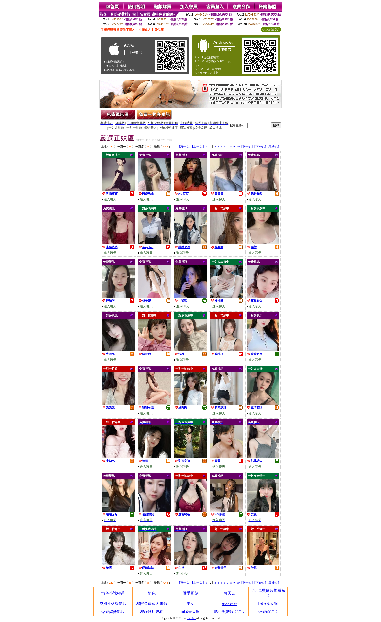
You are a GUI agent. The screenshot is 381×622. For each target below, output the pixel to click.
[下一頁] (247, 146)
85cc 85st (229, 604)
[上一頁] (198, 146)
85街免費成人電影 (151, 604)
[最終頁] (273, 146)
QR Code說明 (270, 29)
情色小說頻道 (113, 593)
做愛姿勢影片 (113, 612)
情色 (152, 593)
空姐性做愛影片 (113, 604)
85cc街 (191, 618)
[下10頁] (260, 146)
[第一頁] (185, 146)
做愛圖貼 (190, 593)
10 (238, 146)
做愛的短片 (268, 612)
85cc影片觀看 (151, 612)
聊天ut (229, 593)
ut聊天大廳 (190, 612)
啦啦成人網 (268, 604)
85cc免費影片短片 (229, 612)
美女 (190, 604)
